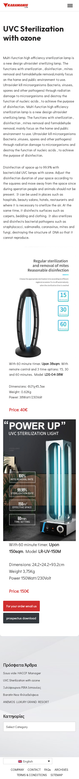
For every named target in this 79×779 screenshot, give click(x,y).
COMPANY (17, 769)
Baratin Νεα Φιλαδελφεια (21, 694)
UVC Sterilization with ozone (21, 680)
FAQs (47, 769)
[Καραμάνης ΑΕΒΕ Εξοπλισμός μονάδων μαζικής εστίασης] (15, 5)
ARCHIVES (61, 769)
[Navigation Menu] (70, 5)
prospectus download (21, 618)
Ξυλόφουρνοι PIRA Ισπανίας (22, 687)
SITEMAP (57, 775)
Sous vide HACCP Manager (22, 673)
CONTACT (34, 769)
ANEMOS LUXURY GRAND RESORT (26, 702)
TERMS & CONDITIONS (32, 775)
